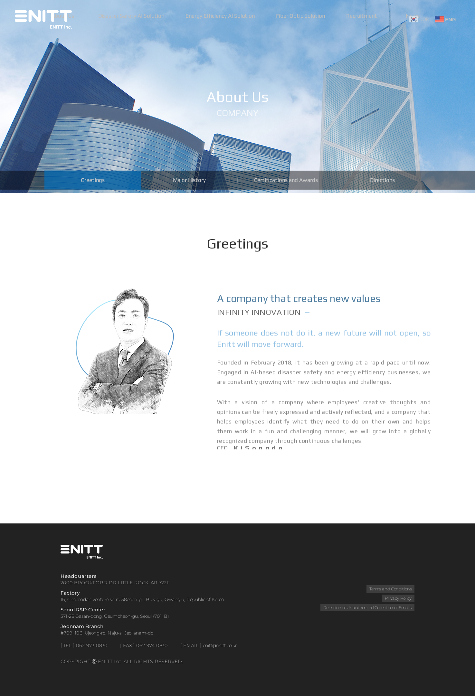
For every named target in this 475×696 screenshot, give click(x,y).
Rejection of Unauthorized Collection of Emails (367, 607)
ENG (445, 19)
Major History (189, 181)
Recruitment (367, 19)
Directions (382, 181)
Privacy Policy (398, 598)
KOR (419, 19)
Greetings (93, 181)
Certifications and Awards (286, 181)
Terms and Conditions (390, 588)
